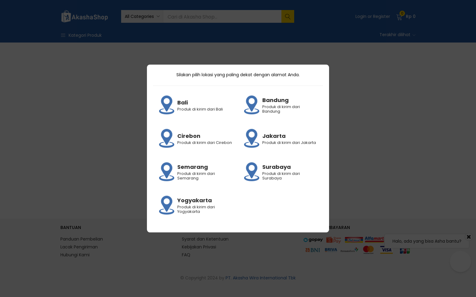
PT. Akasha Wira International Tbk (261, 278)
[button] (142, 16)
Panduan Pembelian (81, 239)
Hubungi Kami (75, 255)
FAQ (186, 255)
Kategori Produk (81, 35)
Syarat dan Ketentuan (205, 239)
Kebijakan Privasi (199, 247)
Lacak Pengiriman (79, 247)
